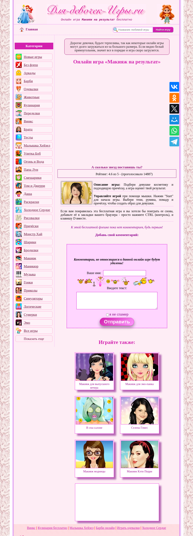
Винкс (28, 121)
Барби (28, 81)
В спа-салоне (94, 425)
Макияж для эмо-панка (139, 382)
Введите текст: (117, 288)
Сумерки (30, 314)
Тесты (28, 137)
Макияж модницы (94, 469)
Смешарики (32, 178)
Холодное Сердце (37, 210)
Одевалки (31, 89)
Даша (28, 194)
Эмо (27, 323)
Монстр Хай (33, 234)
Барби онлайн (105, 528)
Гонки (28, 282)
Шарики (30, 242)
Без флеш (31, 65)
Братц (28, 129)
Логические (32, 306)
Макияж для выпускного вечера (94, 384)
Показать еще (34, 339)
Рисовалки (32, 218)
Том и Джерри (34, 186)
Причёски (31, 226)
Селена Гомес (139, 425)
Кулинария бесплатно (52, 528)
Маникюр (31, 266)
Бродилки (31, 250)
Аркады (29, 73)
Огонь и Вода (34, 161)
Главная (29, 29)
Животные (32, 97)
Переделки (32, 113)
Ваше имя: (94, 273)
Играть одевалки (128, 528)
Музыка (30, 274)
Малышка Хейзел (37, 145)
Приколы (30, 290)
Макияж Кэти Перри (139, 469)
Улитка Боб (32, 153)
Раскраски (31, 202)
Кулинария (32, 105)
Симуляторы (33, 298)
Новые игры (33, 57)
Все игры (31, 331)
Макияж (30, 258)
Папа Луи (31, 170)
